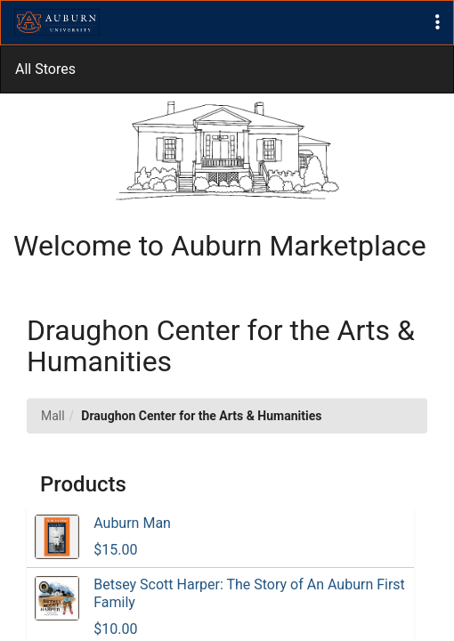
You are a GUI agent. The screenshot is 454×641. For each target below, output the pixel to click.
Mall (53, 416)
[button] (437, 22)
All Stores (45, 69)
